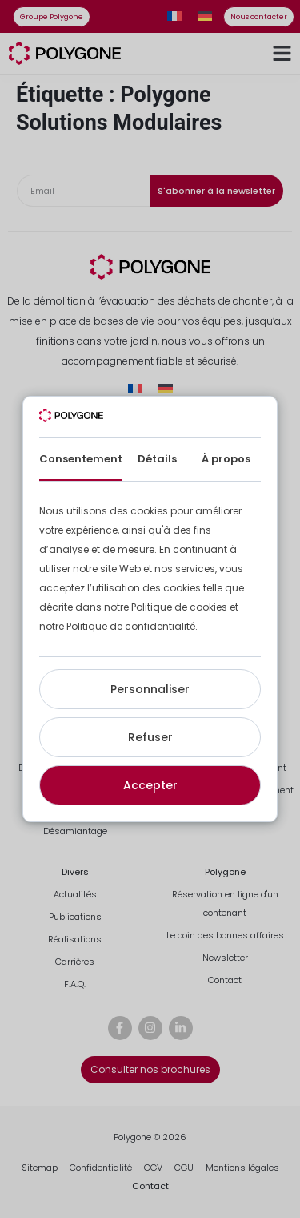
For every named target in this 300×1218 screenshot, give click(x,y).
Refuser (150, 737)
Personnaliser (150, 689)
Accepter (150, 785)
